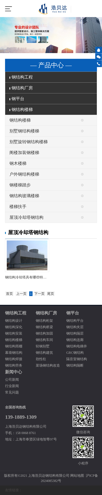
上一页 (21, 294)
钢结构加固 (44, 333)
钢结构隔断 (75, 365)
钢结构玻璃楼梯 (24, 195)
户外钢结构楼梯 (24, 174)
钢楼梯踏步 (20, 185)
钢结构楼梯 (21, 109)
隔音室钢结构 (76, 359)
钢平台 (16, 98)
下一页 (39, 294)
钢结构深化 (13, 327)
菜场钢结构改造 (48, 365)
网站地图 (77, 476)
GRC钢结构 (75, 353)
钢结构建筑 (44, 353)
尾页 (50, 294)
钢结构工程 (21, 77)
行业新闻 (12, 386)
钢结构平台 (75, 321)
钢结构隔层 (75, 333)
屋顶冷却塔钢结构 (26, 217)
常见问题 (12, 392)
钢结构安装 (13, 333)
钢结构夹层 (75, 327)
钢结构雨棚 (13, 346)
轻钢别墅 (43, 346)
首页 (9, 294)
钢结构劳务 (13, 365)
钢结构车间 (44, 340)
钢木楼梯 (17, 163)
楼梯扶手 (17, 206)
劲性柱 (41, 359)
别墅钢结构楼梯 (24, 131)
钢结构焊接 (13, 359)
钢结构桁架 (44, 321)
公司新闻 (12, 380)
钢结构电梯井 (76, 346)
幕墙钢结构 (13, 353)
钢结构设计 (13, 321)
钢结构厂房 (21, 87)
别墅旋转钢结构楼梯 (28, 141)
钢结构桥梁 (44, 327)
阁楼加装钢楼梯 (24, 152)
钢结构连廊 (75, 340)
